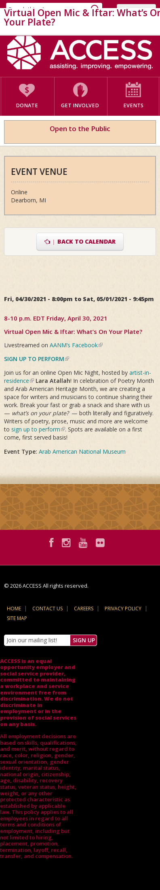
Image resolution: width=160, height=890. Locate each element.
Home (14, 608)
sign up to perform (38, 429)
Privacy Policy (123, 608)
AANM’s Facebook (76, 345)
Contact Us (47, 608)
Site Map (17, 618)
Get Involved (80, 105)
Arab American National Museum (82, 451)
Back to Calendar (80, 241)
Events (133, 105)
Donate (27, 105)
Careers (83, 608)
